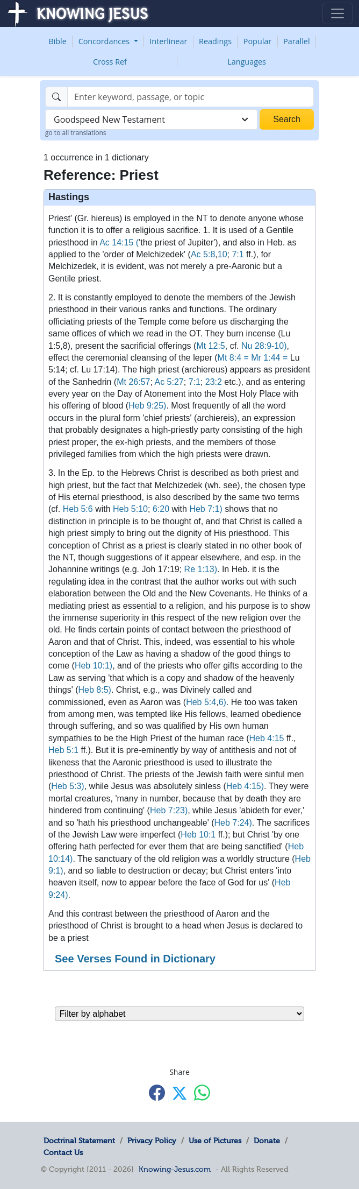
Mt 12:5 (210, 345)
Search (286, 119)
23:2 (213, 381)
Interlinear (168, 41)
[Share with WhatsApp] (202, 1092)
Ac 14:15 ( (119, 242)
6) (222, 702)
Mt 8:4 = (233, 357)
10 (222, 254)
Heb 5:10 (130, 508)
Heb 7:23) (169, 810)
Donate (267, 1140)
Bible (57, 41)
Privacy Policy (151, 1140)
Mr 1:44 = (269, 357)
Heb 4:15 (266, 738)
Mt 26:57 (133, 381)
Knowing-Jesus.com (175, 1169)
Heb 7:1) (205, 508)
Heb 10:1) (93, 665)
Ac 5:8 (203, 254)
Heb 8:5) (94, 689)
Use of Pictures (215, 1140)
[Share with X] (179, 1093)
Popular (257, 41)
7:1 (237, 254)
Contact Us (63, 1152)
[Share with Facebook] (157, 1092)
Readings (215, 41)
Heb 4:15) (245, 786)
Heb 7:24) (233, 822)
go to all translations (75, 132)
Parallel (296, 41)
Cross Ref (110, 62)
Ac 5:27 (168, 381)
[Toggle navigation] (337, 13)
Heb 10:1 (198, 834)
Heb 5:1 (63, 750)
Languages (246, 62)
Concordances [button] (105, 41)
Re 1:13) (200, 569)
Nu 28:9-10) (264, 345)
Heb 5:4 (201, 702)
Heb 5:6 (78, 508)
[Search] (190, 97)
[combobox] (151, 119)
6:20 (161, 508)
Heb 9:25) (147, 405)
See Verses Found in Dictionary (135, 959)
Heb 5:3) (67, 786)
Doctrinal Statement (79, 1140)
